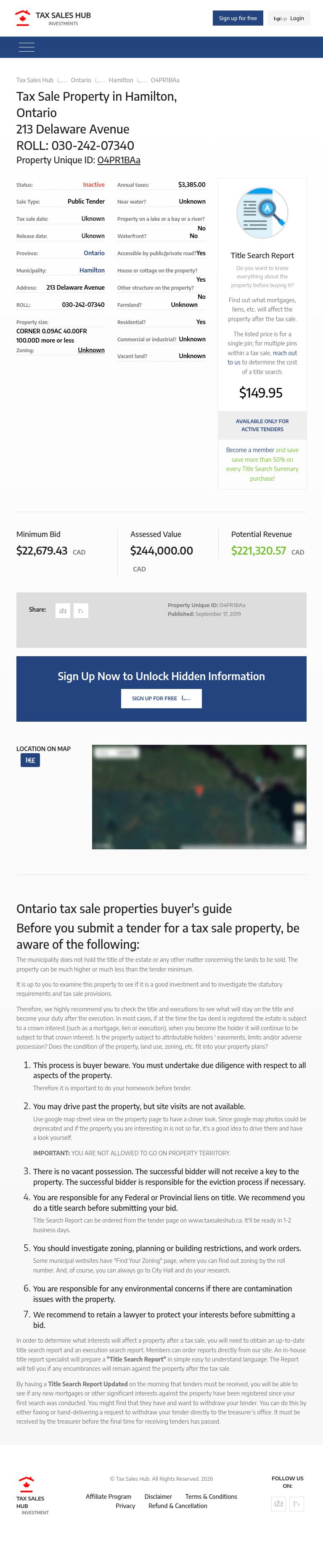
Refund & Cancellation (177, 1505)
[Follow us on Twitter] (296, 1504)
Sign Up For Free (161, 698)
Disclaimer (158, 1496)
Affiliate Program (108, 1496)
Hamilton (121, 80)
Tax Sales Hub (34, 80)
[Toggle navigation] (26, 47)
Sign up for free (238, 18)
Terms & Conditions (211, 1496)
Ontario (81, 80)
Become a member (250, 449)
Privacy (125, 1505)
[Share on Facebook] (63, 610)
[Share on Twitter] (81, 610)
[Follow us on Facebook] (278, 1504)
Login (289, 18)
